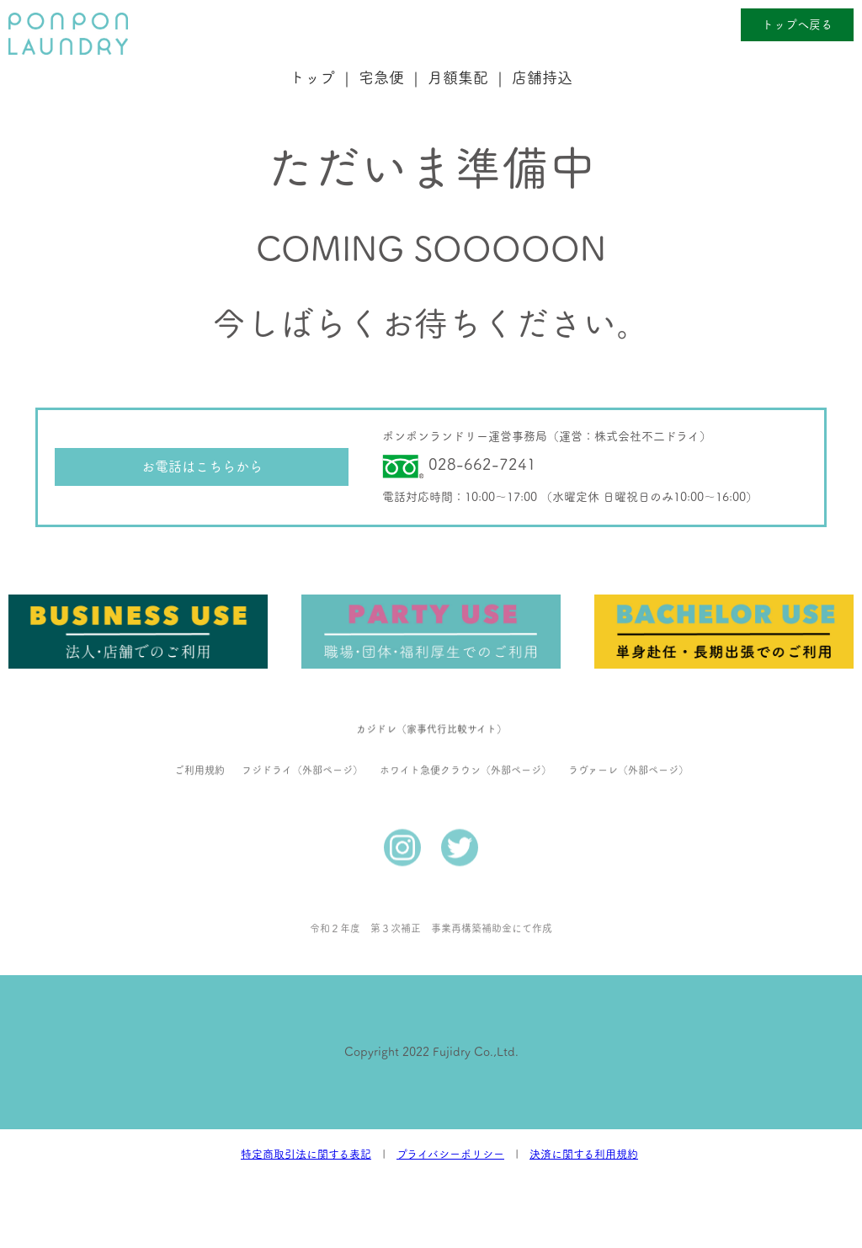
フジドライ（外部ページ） (302, 751)
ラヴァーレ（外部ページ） (628, 751)
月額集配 (458, 77)
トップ (312, 77)
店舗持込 (542, 77)
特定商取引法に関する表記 (306, 1154)
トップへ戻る (797, 24)
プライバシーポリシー (450, 1154)
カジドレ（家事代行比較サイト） (431, 710)
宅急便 (381, 77)
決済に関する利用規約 (583, 1154)
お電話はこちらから (202, 466)
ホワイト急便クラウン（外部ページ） (465, 751)
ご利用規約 (199, 751)
